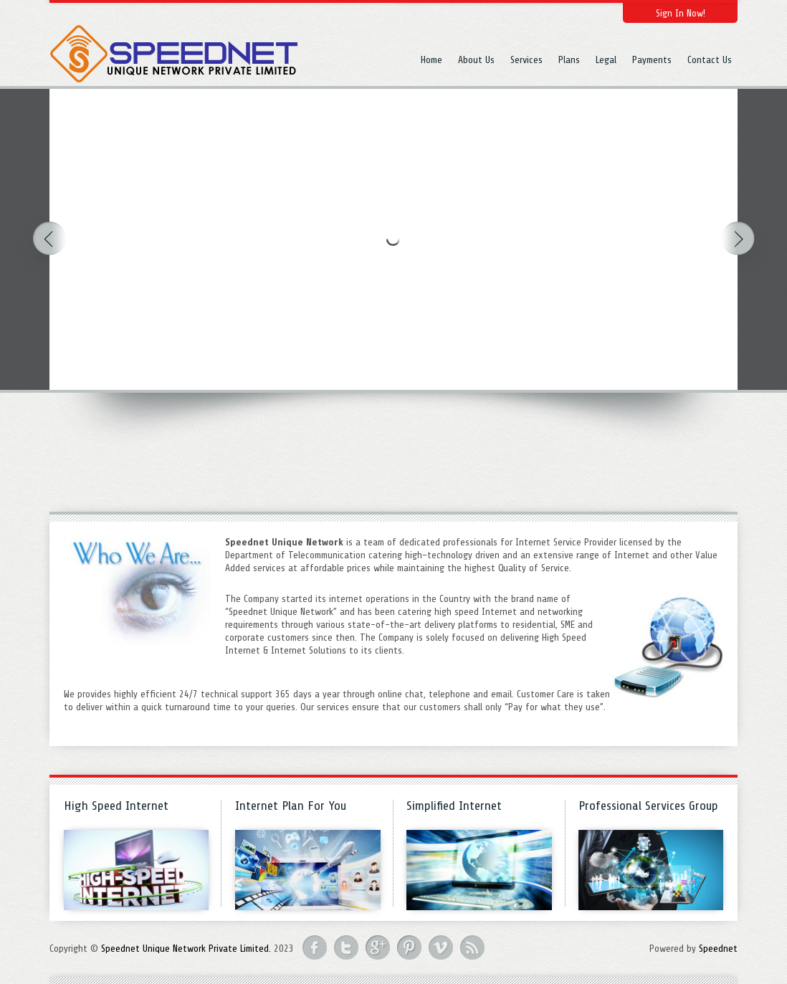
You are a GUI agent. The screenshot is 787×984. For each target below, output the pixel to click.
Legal (606, 59)
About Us (476, 59)
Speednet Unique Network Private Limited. (186, 948)
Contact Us (709, 59)
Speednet (718, 948)
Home (431, 59)
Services (526, 59)
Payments (652, 59)
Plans (569, 59)
